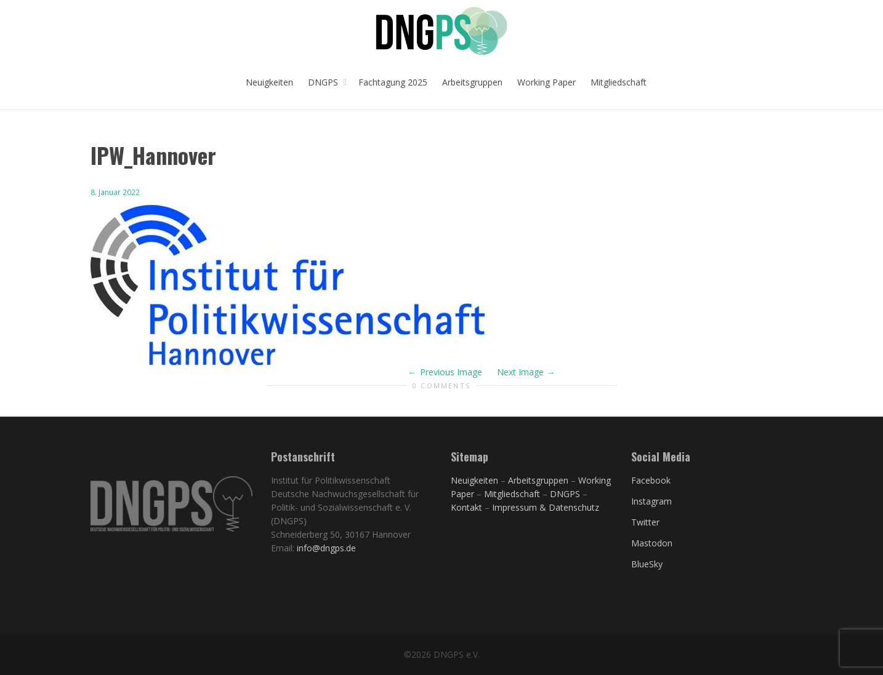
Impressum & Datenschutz (545, 507)
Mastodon (651, 543)
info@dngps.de (326, 548)
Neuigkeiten (269, 82)
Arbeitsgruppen (472, 82)
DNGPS (324, 82)
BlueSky (647, 564)
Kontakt (466, 507)
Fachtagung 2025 (392, 82)
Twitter (645, 522)
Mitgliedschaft (619, 82)
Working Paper (546, 82)
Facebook (651, 480)
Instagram (651, 501)
